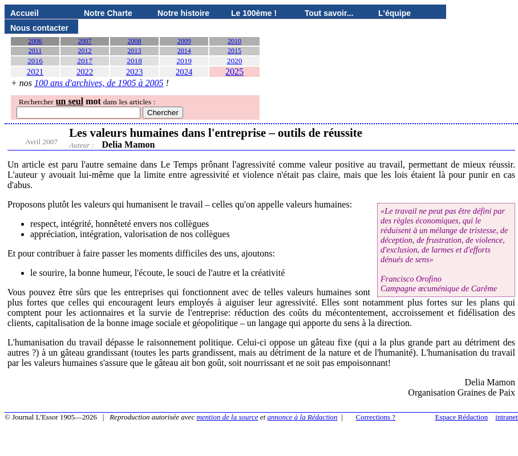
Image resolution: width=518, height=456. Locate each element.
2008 (134, 41)
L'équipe (394, 13)
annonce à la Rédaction (303, 417)
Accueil (24, 13)
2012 (85, 51)
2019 (184, 60)
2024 (184, 71)
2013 (134, 51)
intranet (506, 417)
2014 (184, 51)
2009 (184, 41)
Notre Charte (108, 13)
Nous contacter (39, 27)
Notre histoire (183, 13)
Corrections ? (375, 417)
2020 (234, 60)
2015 (234, 51)
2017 (84, 60)
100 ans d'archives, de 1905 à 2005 (98, 83)
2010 (234, 41)
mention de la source (227, 417)
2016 (35, 60)
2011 (35, 51)
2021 (35, 71)
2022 (84, 71)
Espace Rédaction (461, 417)
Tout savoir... (329, 13)
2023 (134, 71)
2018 (134, 60)
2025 (234, 71)
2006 (35, 41)
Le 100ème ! (254, 13)
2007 (85, 41)
